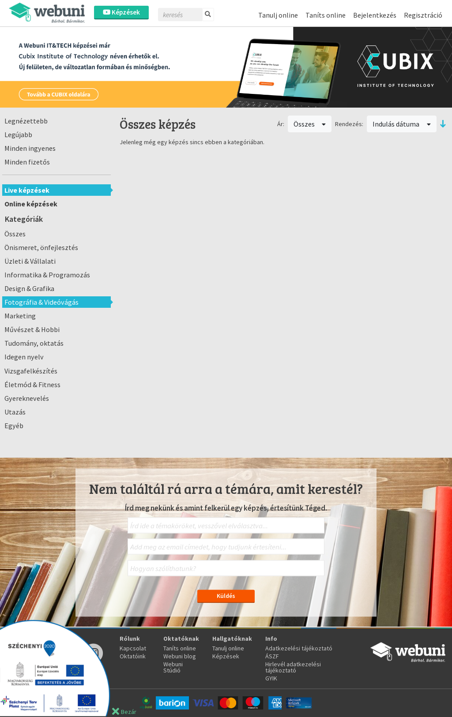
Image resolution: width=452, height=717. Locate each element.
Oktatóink (133, 656)
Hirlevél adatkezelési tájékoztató (293, 667)
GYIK (271, 678)
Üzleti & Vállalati (30, 261)
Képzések (121, 12)
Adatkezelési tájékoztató (298, 648)
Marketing (20, 315)
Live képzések (26, 190)
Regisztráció (423, 15)
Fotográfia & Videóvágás (41, 302)
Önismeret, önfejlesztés (41, 247)
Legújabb (18, 134)
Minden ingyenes (30, 148)
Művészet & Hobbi (32, 329)
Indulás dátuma (402, 124)
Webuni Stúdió (173, 667)
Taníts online (325, 15)
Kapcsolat (133, 648)
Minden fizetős (27, 161)
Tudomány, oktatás (34, 343)
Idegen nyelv (24, 356)
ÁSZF (272, 656)
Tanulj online (278, 15)
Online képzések (30, 203)
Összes (15, 233)
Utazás (15, 411)
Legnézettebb (26, 120)
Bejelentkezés (374, 15)
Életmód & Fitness (32, 384)
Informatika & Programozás (47, 274)
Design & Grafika (29, 288)
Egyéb (13, 425)
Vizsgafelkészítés (30, 370)
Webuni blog (179, 656)
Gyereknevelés (26, 398)
